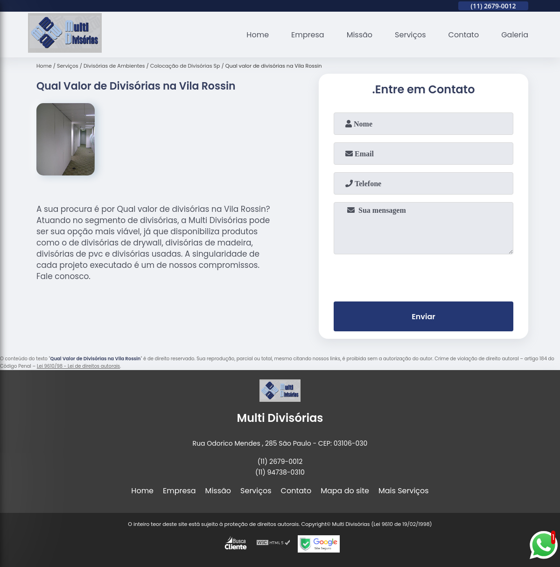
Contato (463, 34)
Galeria (514, 34)
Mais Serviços (403, 490)
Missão (359, 34)
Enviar (423, 316)
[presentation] (424, 276)
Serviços (410, 34)
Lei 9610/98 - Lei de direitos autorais (78, 366)
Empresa (307, 34)
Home (257, 34)
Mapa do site (345, 490)
